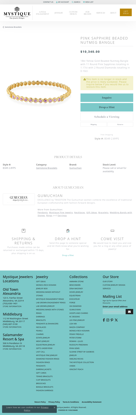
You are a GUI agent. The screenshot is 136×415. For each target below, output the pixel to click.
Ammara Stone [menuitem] (76, 281)
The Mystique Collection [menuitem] (81, 362)
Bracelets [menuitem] (41, 320)
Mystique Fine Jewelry (61, 212)
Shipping (93, 124)
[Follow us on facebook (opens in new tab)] (104, 320)
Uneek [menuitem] (72, 366)
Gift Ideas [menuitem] (41, 281)
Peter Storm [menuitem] (75, 337)
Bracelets (103, 212)
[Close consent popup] (54, 407)
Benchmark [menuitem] (75, 285)
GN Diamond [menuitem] (75, 306)
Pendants (43, 212)
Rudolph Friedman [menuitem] (78, 344)
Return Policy (40, 402)
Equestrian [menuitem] (74, 295)
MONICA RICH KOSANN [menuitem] (46, 285)
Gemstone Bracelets (13, 27)
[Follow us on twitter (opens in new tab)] (116, 320)
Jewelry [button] (59, 13)
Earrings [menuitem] (40, 316)
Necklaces (79, 212)
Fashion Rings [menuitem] (43, 362)
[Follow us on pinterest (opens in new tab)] (112, 320)
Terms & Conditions (71, 402)
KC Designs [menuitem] (74, 316)
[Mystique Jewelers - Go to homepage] (18, 13)
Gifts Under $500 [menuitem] (44, 348)
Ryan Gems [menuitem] (74, 348)
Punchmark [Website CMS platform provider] (73, 410)
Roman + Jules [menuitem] (76, 341)
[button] (48, 2)
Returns (120, 124)
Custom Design (73, 13)
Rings (49, 215)
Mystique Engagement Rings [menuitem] (50, 299)
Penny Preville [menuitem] (76, 334)
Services (107, 288)
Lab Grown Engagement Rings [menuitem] (51, 302)
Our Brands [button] (87, 13)
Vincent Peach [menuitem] (76, 369)
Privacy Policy (54, 402)
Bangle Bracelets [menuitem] (44, 387)
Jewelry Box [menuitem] (42, 288)
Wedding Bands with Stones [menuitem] (50, 309)
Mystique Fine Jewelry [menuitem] (46, 355)
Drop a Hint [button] (107, 107)
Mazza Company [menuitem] (77, 327)
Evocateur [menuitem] (74, 299)
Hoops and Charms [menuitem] (78, 313)
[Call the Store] (10, 303)
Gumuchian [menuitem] (75, 309)
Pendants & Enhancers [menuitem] (47, 323)
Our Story (108, 281)
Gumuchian (75, 168)
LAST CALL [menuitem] (40, 351)
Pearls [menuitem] (39, 330)
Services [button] (100, 13)
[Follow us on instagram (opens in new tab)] (107, 320)
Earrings (62, 215)
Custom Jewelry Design (114, 285)
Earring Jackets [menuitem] (43, 369)
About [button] (113, 13)
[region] (40, 89)
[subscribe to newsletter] (129, 311)
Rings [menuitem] (39, 313)
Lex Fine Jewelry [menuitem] (77, 320)
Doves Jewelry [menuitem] (76, 292)
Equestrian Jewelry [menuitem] (45, 344)
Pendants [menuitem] (41, 366)
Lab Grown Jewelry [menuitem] (45, 306)
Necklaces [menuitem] (41, 327)
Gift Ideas (126, 12)
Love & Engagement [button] (42, 13)
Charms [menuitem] (40, 334)
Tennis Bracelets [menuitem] (44, 376)
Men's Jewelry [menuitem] (42, 341)
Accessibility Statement (91, 402)
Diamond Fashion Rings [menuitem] (47, 359)
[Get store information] (12, 306)
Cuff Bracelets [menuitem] (43, 380)
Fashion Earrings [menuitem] (44, 390)
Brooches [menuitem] (41, 383)
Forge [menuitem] (72, 302)
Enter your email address (115, 306)
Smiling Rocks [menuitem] (76, 359)
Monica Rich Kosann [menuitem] (79, 330)
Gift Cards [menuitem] (41, 373)
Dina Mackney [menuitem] (76, 288)
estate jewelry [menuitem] (43, 337)
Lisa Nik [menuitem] (73, 323)
